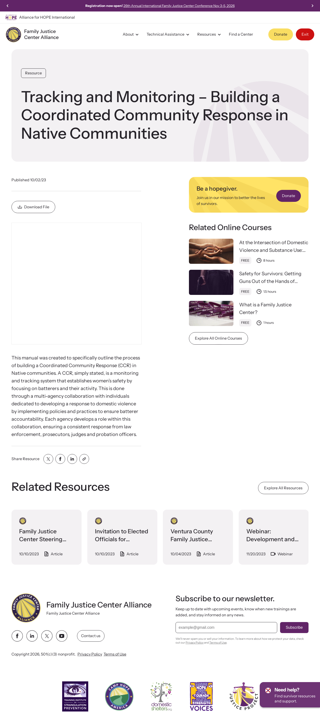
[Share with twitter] (48, 459)
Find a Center (241, 34)
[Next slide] (312, 6)
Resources (209, 34)
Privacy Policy (89, 654)
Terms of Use (115, 654)
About (131, 34)
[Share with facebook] (60, 459)
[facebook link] (17, 636)
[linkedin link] (32, 636)
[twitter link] (47, 636)
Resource (33, 73)
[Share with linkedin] (72, 459)
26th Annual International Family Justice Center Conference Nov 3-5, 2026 (179, 6)
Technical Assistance (169, 34)
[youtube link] (61, 636)
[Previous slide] (8, 6)
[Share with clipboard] (84, 459)
